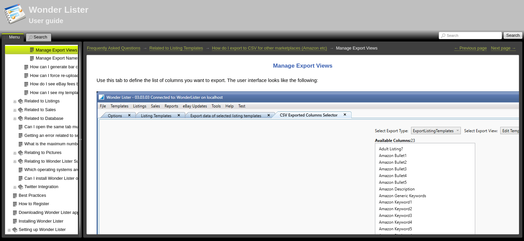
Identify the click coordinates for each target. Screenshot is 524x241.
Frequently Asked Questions (113, 48)
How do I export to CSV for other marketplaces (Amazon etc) (269, 48)
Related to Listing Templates (176, 48)
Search (452, 35)
